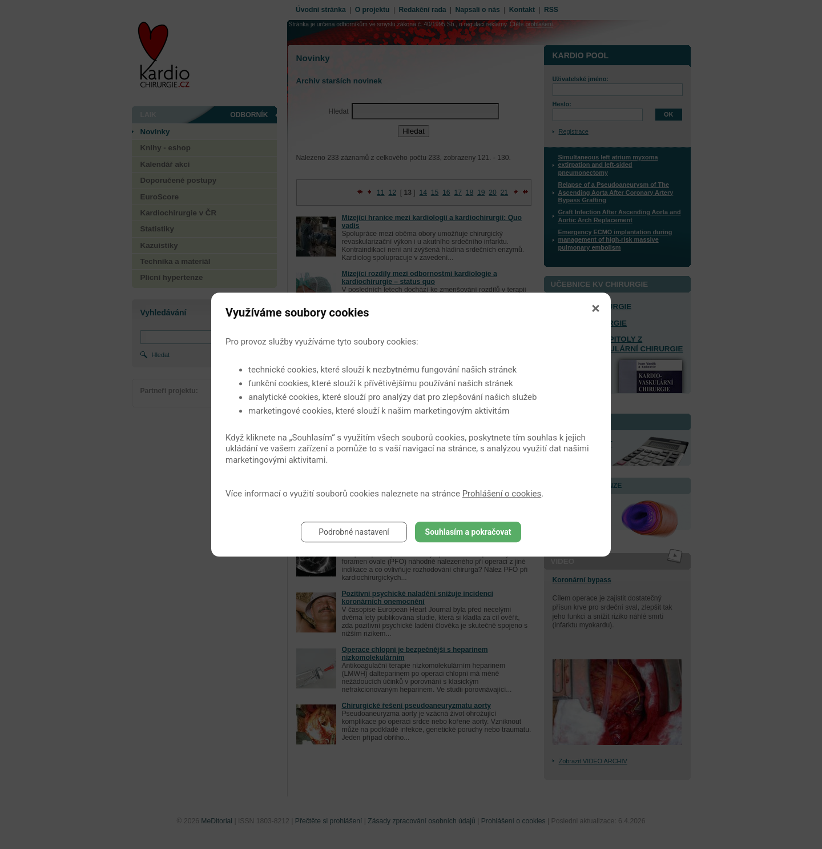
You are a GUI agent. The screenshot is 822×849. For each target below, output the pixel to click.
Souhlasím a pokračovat (468, 531)
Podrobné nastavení (354, 531)
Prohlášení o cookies (502, 493)
